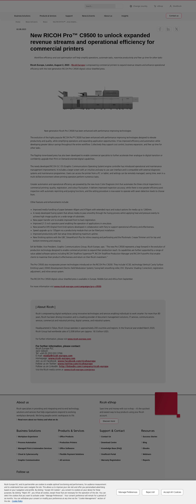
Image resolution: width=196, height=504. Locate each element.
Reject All (150, 492)
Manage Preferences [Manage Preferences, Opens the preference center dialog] (128, 492)
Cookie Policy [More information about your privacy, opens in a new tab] (17, 501)
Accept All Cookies (172, 492)
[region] (98, 492)
